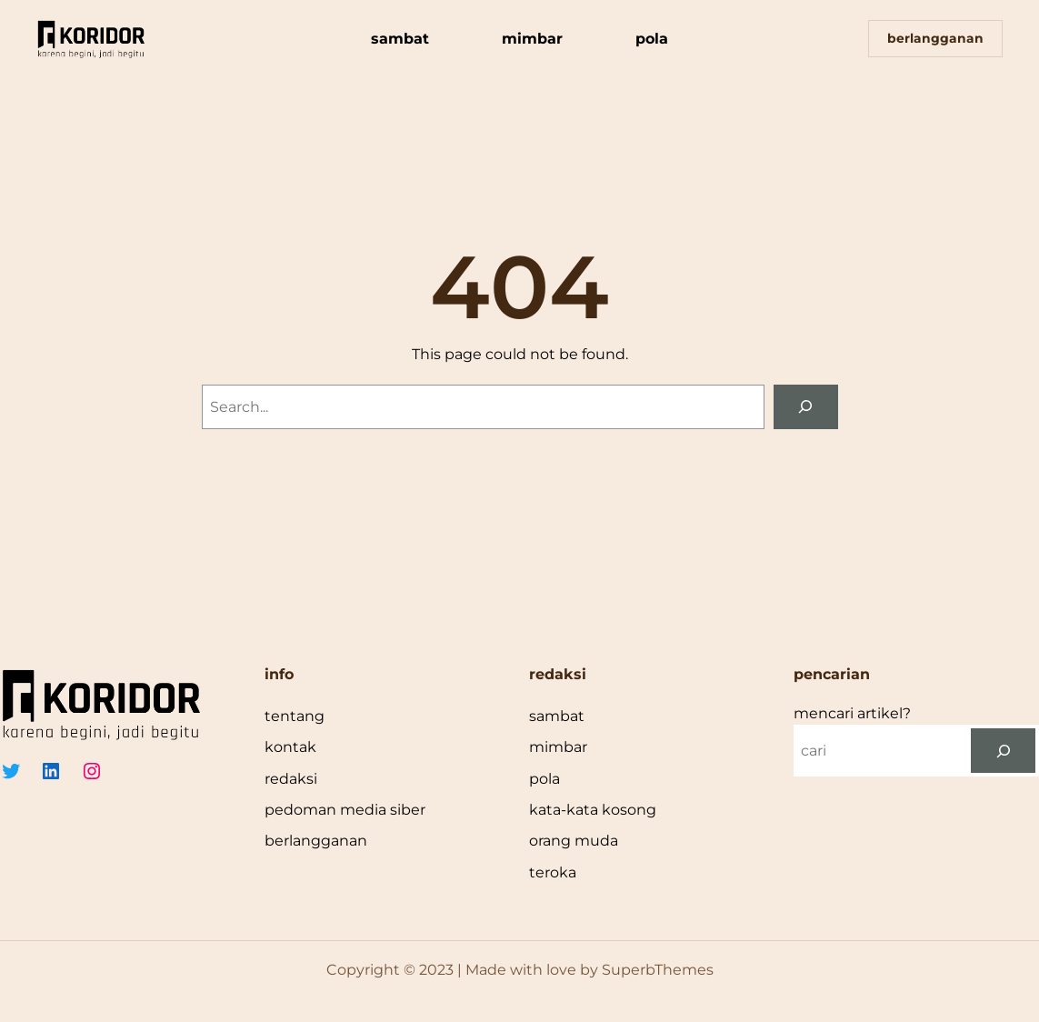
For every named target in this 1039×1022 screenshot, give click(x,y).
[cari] (1003, 750)
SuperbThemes (658, 969)
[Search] (806, 407)
